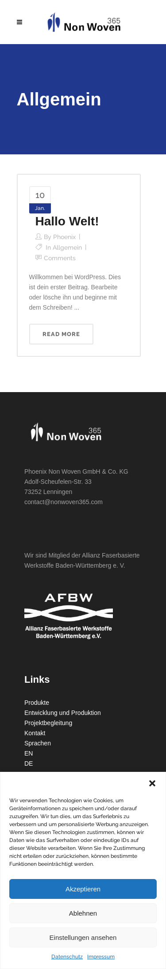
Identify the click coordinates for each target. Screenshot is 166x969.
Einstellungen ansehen (83, 937)
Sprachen (37, 743)
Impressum (101, 957)
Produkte (36, 702)
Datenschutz (67, 957)
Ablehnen (83, 913)
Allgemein (67, 247)
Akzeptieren (83, 889)
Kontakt (34, 733)
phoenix (64, 236)
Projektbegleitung (48, 722)
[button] (152, 783)
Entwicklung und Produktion (62, 712)
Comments (60, 258)
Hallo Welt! (67, 221)
